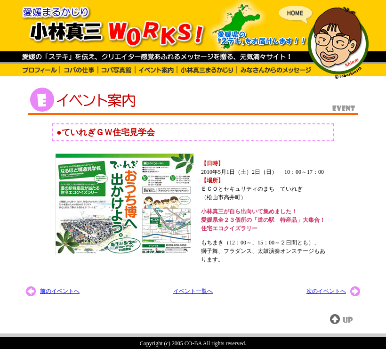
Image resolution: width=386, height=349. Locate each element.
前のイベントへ (60, 291)
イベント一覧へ (193, 291)
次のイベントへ (326, 291)
